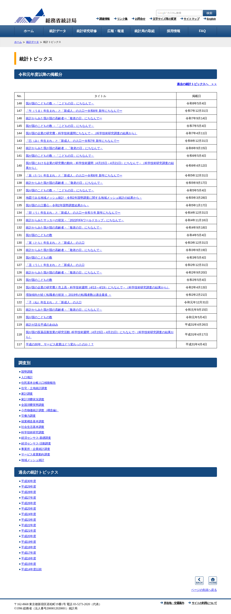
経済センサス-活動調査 (36, 443)
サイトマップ (191, 18)
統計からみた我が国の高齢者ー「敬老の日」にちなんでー (64, 118)
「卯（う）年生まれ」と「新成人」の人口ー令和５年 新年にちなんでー (73, 212)
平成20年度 (28, 536)
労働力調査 (28, 415)
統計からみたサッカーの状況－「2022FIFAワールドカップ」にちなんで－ (75, 220)
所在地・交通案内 (174, 603)
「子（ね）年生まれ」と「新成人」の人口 (54, 302)
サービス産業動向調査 (35, 454)
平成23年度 (28, 519)
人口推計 (27, 377)
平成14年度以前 (31, 569)
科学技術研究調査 (32, 432)
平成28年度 (28, 492)
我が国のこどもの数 (39, 235)
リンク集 (122, 18)
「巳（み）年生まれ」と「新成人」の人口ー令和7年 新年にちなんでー (72, 140)
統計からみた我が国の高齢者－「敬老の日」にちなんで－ (64, 227)
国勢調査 (27, 371)
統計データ (32, 42)
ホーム (18, 42)
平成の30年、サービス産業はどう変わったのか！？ (60, 344)
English (211, 18)
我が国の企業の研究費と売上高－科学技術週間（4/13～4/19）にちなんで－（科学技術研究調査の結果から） (98, 287)
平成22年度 (28, 525)
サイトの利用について (204, 603)
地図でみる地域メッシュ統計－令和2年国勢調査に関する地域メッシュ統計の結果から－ (84, 197)
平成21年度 (28, 530)
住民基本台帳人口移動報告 (38, 382)
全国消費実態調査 (32, 404)
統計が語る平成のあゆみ (42, 324)
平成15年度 (28, 563)
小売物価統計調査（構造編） (40, 410)
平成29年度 (28, 486)
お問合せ (140, 18)
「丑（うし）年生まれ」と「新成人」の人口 (55, 265)
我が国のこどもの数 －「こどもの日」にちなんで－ (60, 103)
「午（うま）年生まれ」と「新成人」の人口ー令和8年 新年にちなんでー (74, 110)
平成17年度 (28, 552)
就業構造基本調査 (32, 421)
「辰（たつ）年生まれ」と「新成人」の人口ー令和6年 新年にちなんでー (74, 175)
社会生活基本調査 (32, 427)
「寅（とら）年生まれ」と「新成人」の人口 (55, 242)
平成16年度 (28, 558)
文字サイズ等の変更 (164, 18)
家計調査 (27, 393)
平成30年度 (28, 481)
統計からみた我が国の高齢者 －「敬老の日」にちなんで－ (64, 148)
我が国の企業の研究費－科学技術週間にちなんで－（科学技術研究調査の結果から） (81, 133)
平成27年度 (28, 497)
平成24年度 (28, 514)
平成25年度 (28, 508)
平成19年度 (28, 541)
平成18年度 (28, 547)
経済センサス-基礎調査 (36, 437)
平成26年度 (28, 503)
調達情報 (104, 18)
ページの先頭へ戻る (204, 590)
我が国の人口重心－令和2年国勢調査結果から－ (57, 205)
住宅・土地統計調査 (34, 388)
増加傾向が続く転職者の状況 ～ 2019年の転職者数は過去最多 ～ (68, 294)
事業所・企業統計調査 (35, 449)
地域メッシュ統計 (32, 460)
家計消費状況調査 (32, 399)
